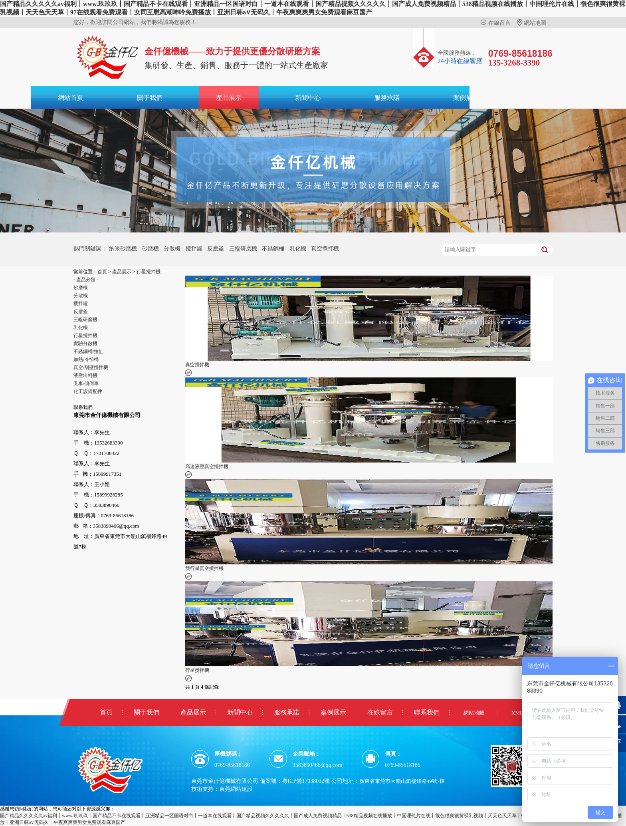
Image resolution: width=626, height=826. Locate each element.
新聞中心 (308, 97)
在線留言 (495, 23)
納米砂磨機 (123, 249)
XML (517, 713)
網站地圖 (531, 23)
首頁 (102, 271)
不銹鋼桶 (273, 249)
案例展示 (466, 97)
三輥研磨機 (243, 249)
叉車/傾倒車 (86, 383)
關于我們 (149, 97)
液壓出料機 (85, 375)
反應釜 (215, 249)
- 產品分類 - (85, 279)
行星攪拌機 (148, 271)
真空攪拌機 (325, 249)
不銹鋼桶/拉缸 (88, 351)
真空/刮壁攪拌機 (90, 367)
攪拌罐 (194, 249)
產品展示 (229, 97)
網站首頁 (70, 97)
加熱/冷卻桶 (86, 359)
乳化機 (297, 249)
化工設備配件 (87, 391)
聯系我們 (427, 712)
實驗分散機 (85, 343)
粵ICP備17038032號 (306, 781)
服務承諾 (387, 97)
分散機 (172, 249)
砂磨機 (150, 249)
